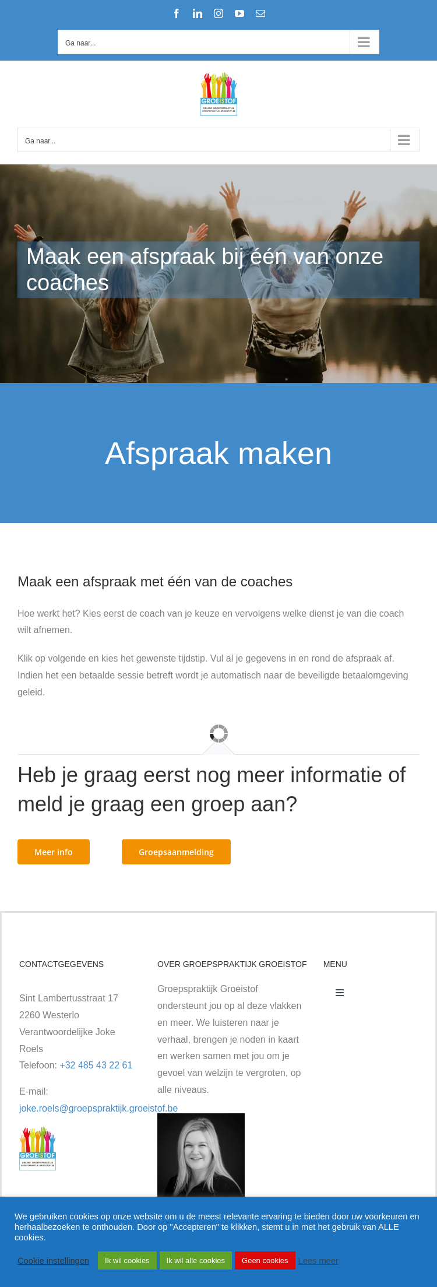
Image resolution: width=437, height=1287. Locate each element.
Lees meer (318, 1260)
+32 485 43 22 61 (95, 1065)
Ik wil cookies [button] (127, 1260)
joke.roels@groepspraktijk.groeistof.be (98, 1108)
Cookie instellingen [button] (53, 1260)
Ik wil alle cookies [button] (196, 1260)
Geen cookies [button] (265, 1260)
